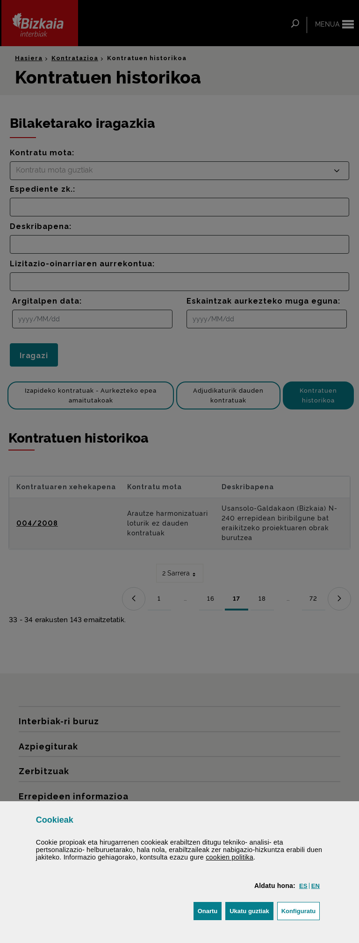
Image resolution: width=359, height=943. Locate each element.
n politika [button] (229, 857)
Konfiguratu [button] (300, 910)
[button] (303, 886)
